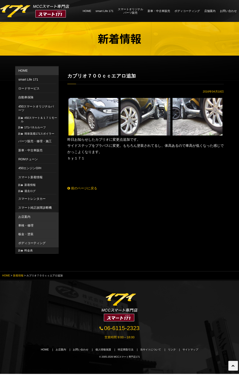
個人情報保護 (101, 350)
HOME (87, 11)
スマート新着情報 (30, 177)
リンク (175, 350)
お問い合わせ (228, 11)
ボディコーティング (187, 11)
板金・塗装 (25, 234)
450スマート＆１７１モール (39, 119)
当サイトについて (153, 350)
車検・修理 (25, 225)
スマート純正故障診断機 (35, 207)
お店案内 (24, 216)
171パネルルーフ (35, 127)
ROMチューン (28, 159)
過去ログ (30, 191)
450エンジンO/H (29, 168)
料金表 (28, 250)
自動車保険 (25, 97)
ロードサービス (29, 88)
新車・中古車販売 (159, 11)
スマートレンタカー (32, 198)
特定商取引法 (126, 350)
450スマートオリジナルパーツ (36, 108)
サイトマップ (195, 350)
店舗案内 (210, 11)
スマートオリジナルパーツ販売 (130, 11)
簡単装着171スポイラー (39, 133)
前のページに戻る (83, 188)
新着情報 (30, 185)
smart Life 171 (104, 11)
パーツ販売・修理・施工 (35, 141)
